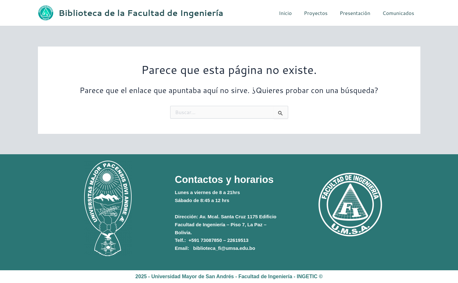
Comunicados (399, 13)
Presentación (358, 13)
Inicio (292, 13)
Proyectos (320, 13)
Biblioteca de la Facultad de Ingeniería (141, 12)
